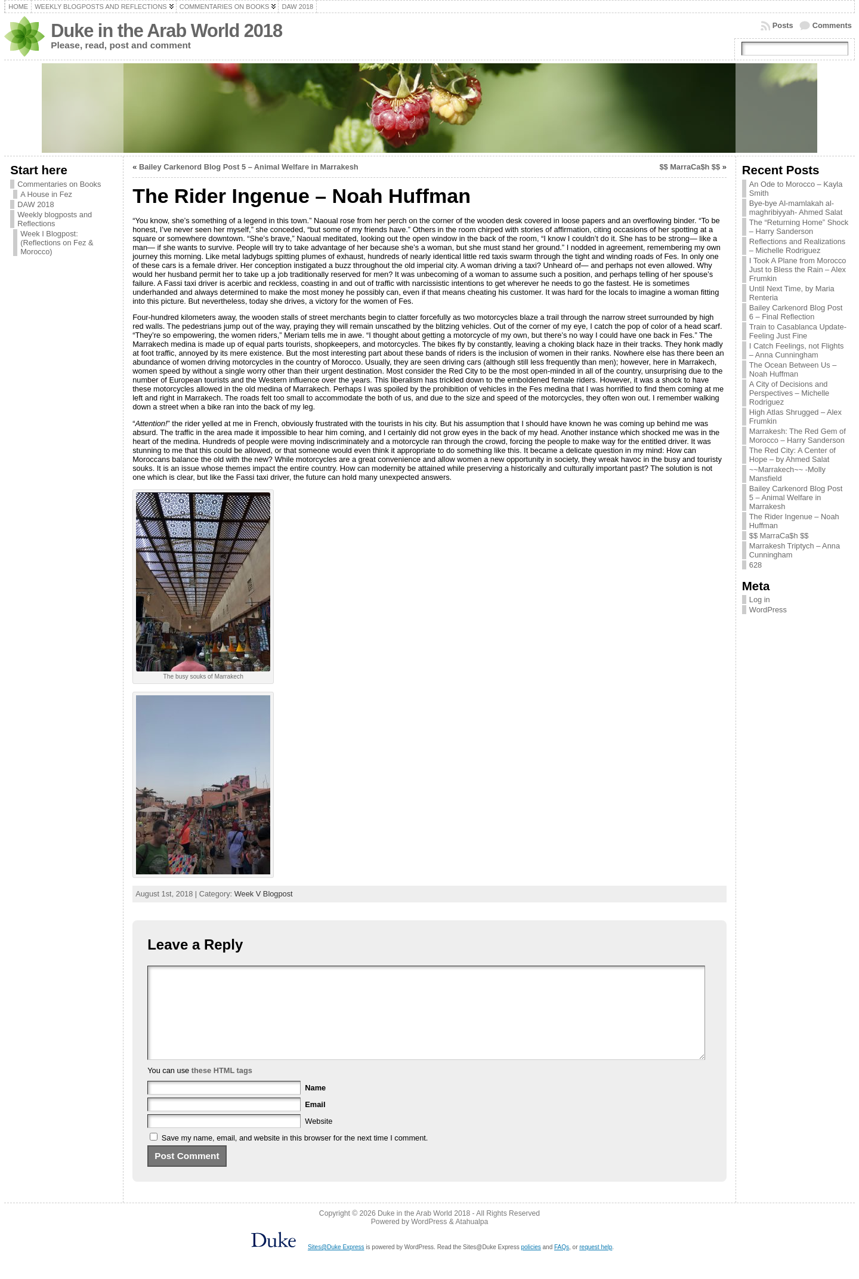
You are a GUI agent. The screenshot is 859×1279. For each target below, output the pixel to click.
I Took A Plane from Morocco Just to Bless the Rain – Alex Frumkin (797, 269)
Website (318, 1139)
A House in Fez (46, 194)
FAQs (561, 1265)
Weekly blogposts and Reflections (54, 219)
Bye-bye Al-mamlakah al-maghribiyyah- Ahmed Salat (796, 208)
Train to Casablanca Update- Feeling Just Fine (797, 331)
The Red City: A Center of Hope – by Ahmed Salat (792, 455)
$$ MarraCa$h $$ (689, 166)
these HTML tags (221, 1088)
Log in (759, 599)
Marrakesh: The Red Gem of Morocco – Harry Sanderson (797, 436)
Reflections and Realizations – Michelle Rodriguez (797, 246)
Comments (832, 25)
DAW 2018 (35, 204)
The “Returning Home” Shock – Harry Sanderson (798, 227)
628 (755, 564)
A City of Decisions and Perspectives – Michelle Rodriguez (789, 393)
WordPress (768, 609)
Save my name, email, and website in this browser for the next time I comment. (295, 1155)
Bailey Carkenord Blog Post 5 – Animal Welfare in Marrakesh (249, 166)
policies (530, 1265)
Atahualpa (471, 1239)
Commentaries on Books (59, 184)
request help (595, 1265)
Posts (783, 25)
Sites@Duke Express (336, 1265)
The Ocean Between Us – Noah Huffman (793, 369)
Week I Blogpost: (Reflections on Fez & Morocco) (56, 242)
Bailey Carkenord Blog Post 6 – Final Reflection (796, 312)
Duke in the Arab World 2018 (166, 30)
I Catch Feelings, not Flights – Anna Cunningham (796, 350)
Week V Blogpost (263, 893)
